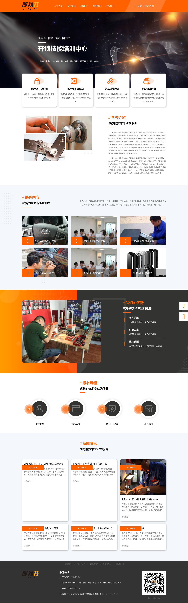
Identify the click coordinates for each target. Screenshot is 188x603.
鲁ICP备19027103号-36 (109, 594)
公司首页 (58, 6)
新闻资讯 (97, 6)
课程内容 (84, 6)
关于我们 (71, 6)
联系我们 (110, 6)
